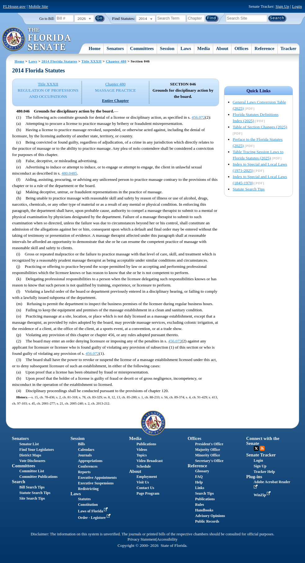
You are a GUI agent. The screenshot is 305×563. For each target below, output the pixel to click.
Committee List (31, 471)
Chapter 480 (116, 61)
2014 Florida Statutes (59, 61)
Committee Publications (38, 476)
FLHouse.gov (14, 6)
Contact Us (145, 488)
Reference (264, 48)
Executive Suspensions (96, 483)
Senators (115, 48)
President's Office (209, 444)
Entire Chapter (115, 100)
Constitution (88, 504)
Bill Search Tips (31, 487)
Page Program (148, 493)
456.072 (198, 117)
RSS (262, 448)
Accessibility (167, 539)
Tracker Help (264, 471)
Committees (142, 48)
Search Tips (204, 493)
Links (199, 488)
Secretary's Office (209, 461)
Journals (85, 455)
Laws (186, 48)
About (222, 48)
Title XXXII (92, 61)
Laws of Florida (93, 511)
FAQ (199, 476)
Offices (242, 48)
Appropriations (90, 461)
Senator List (29, 444)
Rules (199, 504)
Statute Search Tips (249, 189)
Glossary (202, 471)
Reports (84, 472)
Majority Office (207, 449)
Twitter (256, 448)
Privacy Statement (142, 539)
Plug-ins (254, 476)
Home (95, 48)
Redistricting (88, 489)
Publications (146, 444)
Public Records (207, 521)
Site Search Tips (32, 498)
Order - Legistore (95, 517)
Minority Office (207, 455)
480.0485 (69, 173)
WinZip (263, 495)
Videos (142, 449)
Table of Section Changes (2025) (260, 127)
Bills (81, 444)
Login (297, 6)
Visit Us (143, 482)
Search (18, 481)
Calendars (86, 449)
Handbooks (204, 510)
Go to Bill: (47, 19)
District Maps (30, 455)
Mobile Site (38, 6)
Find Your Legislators (36, 449)
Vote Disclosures (32, 461)
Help (199, 482)
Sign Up (282, 6)
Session (167, 48)
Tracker (288, 48)
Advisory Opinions (210, 516)
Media (203, 48)
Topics (142, 455)
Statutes (84, 499)
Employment (147, 476)
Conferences (87, 466)
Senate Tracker (261, 454)
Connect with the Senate (263, 441)
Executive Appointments (97, 477)
